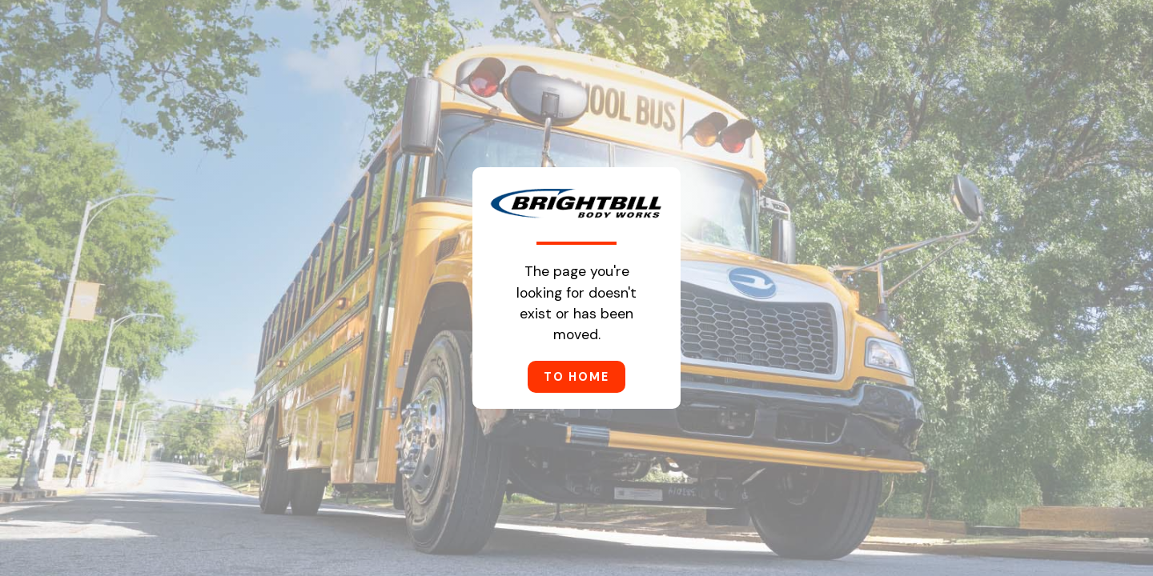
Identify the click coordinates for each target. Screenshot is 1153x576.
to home (576, 377)
